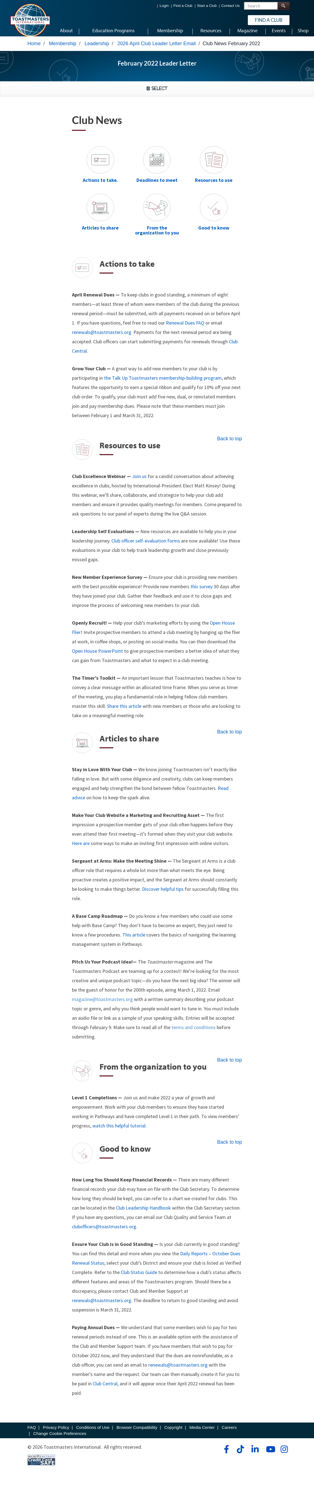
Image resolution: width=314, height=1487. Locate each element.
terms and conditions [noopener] (193, 1032)
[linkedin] (255, 1454)
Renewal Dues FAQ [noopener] (185, 328)
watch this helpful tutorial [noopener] (119, 1131)
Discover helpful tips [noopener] (163, 894)
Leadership (97, 49)
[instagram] (284, 1454)
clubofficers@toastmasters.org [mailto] (104, 1232)
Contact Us (230, 6)
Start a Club (207, 6)
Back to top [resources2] (229, 444)
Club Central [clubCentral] (105, 1389)
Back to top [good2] (229, 1147)
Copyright (173, 1432)
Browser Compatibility (137, 1432)
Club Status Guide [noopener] (139, 1277)
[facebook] (225, 1454)
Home (34, 49)
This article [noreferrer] (133, 940)
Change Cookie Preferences (59, 1438)
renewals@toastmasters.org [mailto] (101, 1305)
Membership (62, 49)
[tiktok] (240, 1454)
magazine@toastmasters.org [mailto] (103, 1004)
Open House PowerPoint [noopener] (97, 656)
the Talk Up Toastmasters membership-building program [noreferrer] (163, 383)
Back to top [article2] (229, 737)
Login (164, 6)
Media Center (202, 1432)
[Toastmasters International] (30, 19)
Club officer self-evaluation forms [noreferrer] (145, 546)
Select (159, 94)
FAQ (32, 1432)
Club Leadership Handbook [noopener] (143, 1213)
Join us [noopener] (139, 481)
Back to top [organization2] (229, 1065)
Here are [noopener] (81, 848)
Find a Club (182, 6)
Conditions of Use (92, 1432)
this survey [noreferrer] (201, 592)
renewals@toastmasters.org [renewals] (101, 337)
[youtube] (269, 1454)
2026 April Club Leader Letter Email (156, 49)
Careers (229, 1432)
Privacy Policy (56, 1432)
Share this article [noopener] (124, 711)
